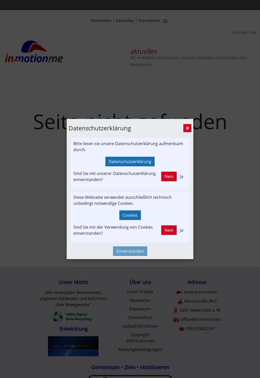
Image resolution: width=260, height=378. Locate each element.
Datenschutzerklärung (130, 161)
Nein (169, 176)
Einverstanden (130, 251)
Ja (181, 176)
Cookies (130, 215)
